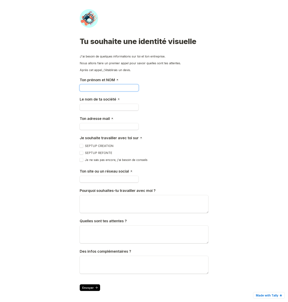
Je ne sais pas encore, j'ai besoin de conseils (116, 159)
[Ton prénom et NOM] (109, 88)
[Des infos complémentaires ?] (144, 265)
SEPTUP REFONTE (98, 152)
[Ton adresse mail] (109, 126)
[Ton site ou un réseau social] (109, 179)
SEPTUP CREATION (99, 146)
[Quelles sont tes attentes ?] (144, 234)
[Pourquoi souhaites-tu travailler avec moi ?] (144, 204)
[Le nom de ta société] (109, 107)
